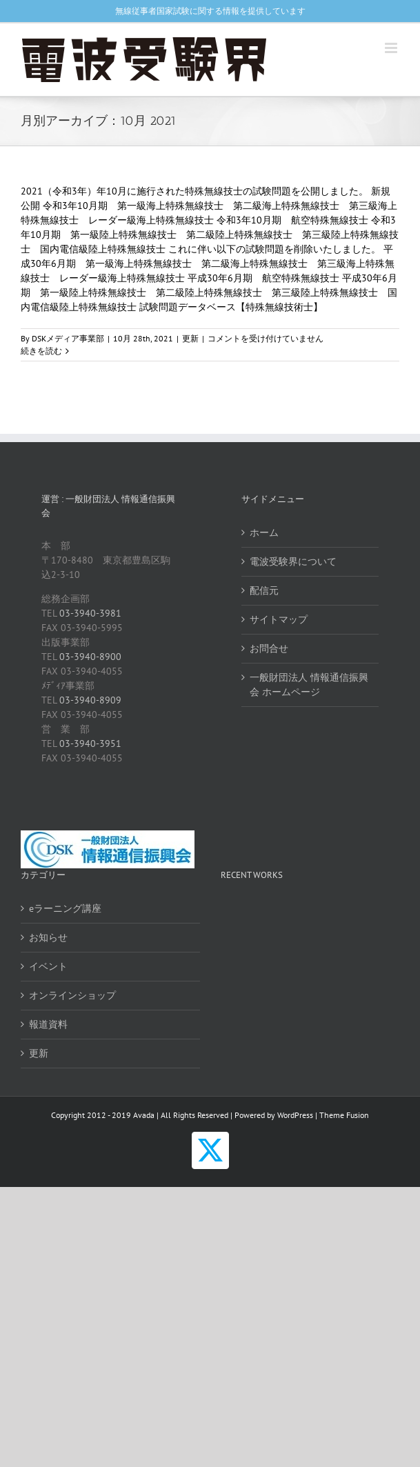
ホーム (264, 532)
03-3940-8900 (90, 656)
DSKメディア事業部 (68, 338)
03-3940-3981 (90, 613)
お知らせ (48, 937)
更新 (190, 338)
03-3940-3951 (90, 743)
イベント (48, 966)
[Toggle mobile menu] (392, 48)
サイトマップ (279, 619)
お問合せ (269, 648)
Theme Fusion (344, 1115)
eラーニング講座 (65, 908)
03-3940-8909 (90, 700)
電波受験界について (293, 561)
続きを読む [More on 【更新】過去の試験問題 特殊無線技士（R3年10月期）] (41, 351)
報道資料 (48, 1024)
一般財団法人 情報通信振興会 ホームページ (309, 684)
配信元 (264, 590)
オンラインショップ (72, 995)
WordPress (295, 1115)
